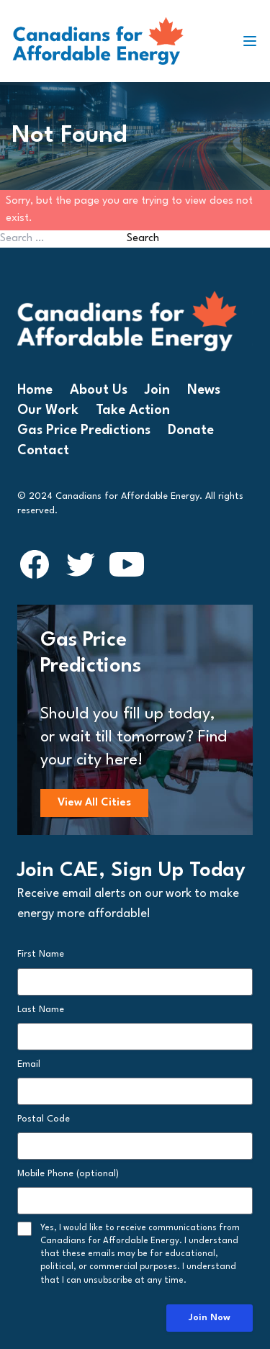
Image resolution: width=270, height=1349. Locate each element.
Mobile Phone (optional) (68, 1173)
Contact (43, 450)
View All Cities (94, 803)
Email (28, 1064)
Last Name (40, 1009)
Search (143, 238)
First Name (40, 954)
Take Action (133, 410)
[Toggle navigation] (255, 41)
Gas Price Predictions (83, 430)
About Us (98, 390)
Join (157, 390)
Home (35, 390)
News (203, 390)
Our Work (47, 410)
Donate (191, 430)
